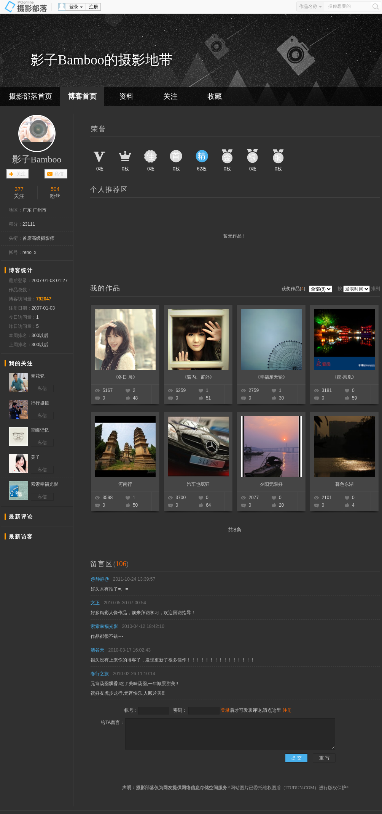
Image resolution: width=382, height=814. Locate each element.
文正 (95, 602)
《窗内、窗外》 (198, 377)
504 (55, 189)
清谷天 (97, 650)
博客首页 (82, 96)
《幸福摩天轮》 (271, 377)
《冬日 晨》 (125, 377)
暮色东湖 (344, 484)
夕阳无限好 (271, 484)
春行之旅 (100, 673)
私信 (59, 174)
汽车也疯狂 (198, 484)
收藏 (214, 96)
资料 (126, 96)
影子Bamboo (36, 159)
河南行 (125, 484)
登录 (73, 6)
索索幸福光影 (104, 626)
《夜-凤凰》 (344, 377)
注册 (93, 7)
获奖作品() (294, 288)
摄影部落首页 (30, 96)
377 (19, 189)
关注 (170, 96)
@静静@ (100, 579)
